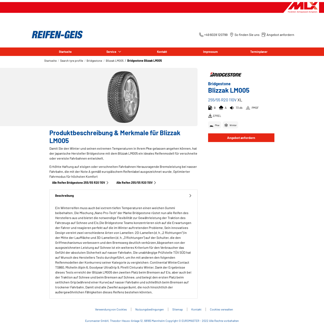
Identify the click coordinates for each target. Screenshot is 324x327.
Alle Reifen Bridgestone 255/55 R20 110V (80, 182)
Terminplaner (258, 51)
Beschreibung (123, 195)
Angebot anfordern (241, 138)
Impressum (210, 51)
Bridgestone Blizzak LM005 (144, 60)
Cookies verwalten (221, 309)
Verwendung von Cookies (111, 309)
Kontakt (162, 51)
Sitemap (177, 309)
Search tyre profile (71, 60)
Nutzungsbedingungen (149, 309)
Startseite (65, 51)
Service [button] (111, 51)
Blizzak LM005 (115, 60)
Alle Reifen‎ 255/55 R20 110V (136, 182)
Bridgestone (94, 60)
